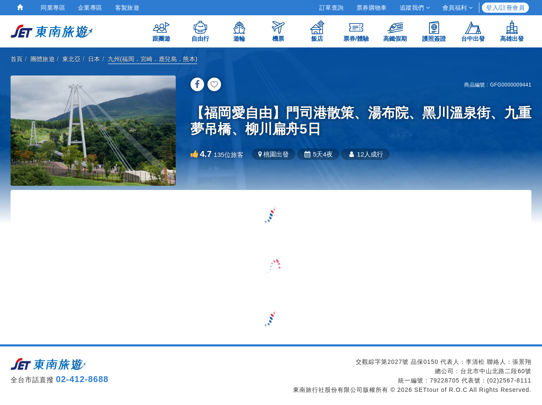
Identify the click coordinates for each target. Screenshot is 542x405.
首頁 (17, 59)
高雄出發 (512, 31)
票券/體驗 (356, 31)
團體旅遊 (42, 59)
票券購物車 (372, 7)
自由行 (200, 31)
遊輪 (239, 31)
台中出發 (473, 31)
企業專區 (90, 7)
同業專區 (53, 7)
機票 (278, 31)
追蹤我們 (415, 7)
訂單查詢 (331, 7)
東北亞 (71, 59)
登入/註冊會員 (505, 7)
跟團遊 (161, 31)
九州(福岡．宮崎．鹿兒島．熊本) (153, 59)
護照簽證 (434, 31)
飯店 (317, 31)
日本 (94, 59)
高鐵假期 (395, 31)
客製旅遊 (127, 7)
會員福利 (457, 7)
